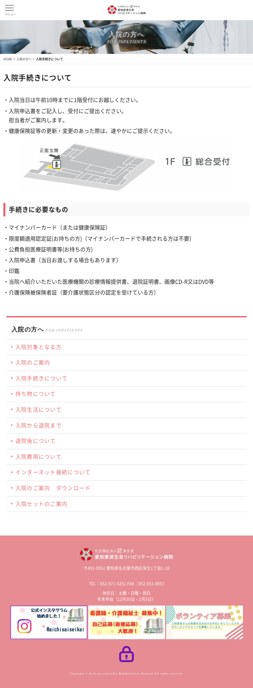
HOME (7, 59)
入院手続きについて (49, 59)
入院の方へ (24, 59)
